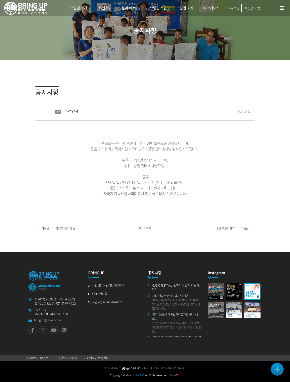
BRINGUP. (138, 375)
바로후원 (233, 8)
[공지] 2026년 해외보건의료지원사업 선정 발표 (175, 316)
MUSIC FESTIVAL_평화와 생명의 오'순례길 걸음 (177, 287)
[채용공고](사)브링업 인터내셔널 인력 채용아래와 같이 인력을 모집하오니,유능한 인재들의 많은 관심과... (176, 304)
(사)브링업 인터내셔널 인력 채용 (170, 296)
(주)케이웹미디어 (135, 368)
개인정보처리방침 (66, 358)
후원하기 (105, 8)
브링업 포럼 (252, 8)
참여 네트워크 (131, 8)
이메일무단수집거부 (96, 358)
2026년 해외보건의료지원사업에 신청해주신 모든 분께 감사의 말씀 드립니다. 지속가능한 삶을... (176, 327)
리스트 (145, 228)
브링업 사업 (158, 8)
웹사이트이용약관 (36, 358)
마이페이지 (211, 8)
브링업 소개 (78, 8)
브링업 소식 (184, 8)
